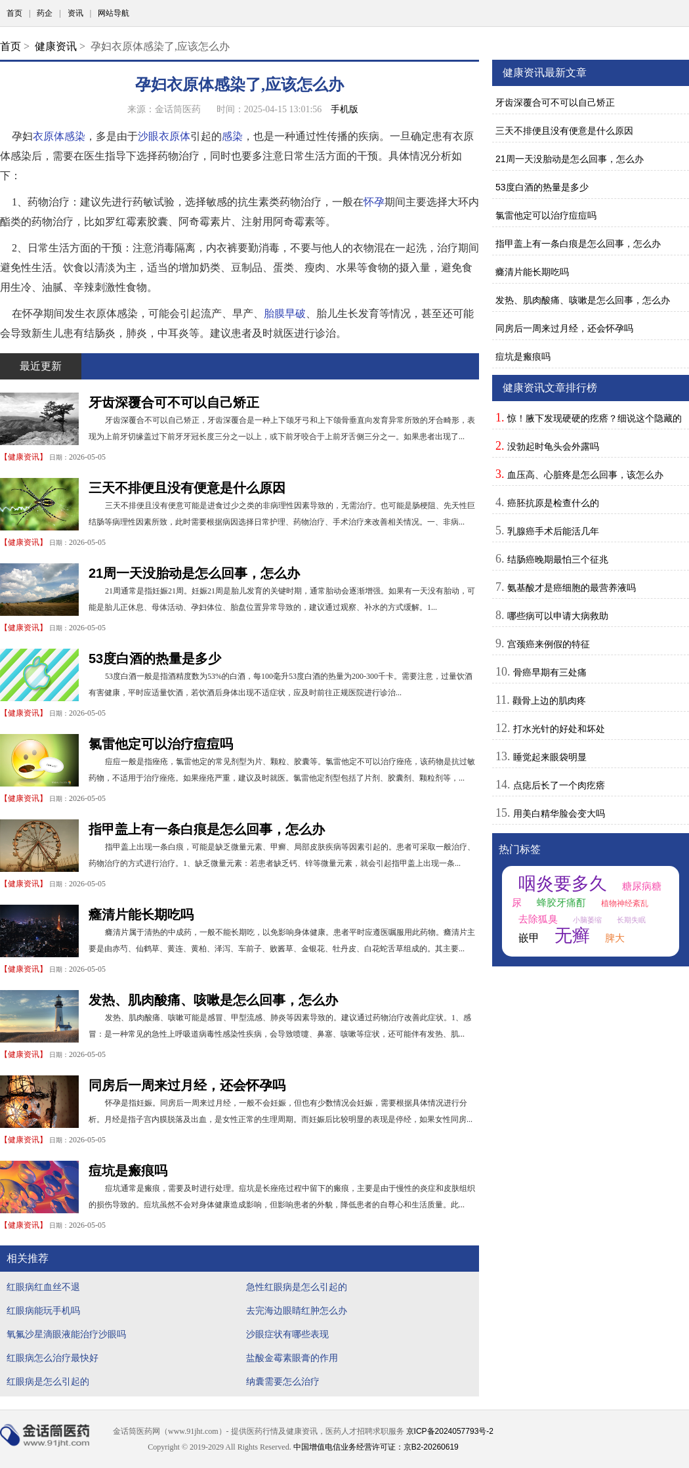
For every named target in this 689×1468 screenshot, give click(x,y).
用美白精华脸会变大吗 (559, 813)
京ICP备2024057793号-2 (449, 1431)
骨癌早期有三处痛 (550, 672)
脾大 (615, 938)
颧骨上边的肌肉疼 (549, 700)
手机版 (344, 109)
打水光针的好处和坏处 (559, 728)
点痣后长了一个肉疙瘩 (559, 785)
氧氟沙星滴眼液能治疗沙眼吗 (66, 1334)
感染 (232, 136)
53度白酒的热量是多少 (155, 658)
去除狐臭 (538, 919)
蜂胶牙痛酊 (561, 902)
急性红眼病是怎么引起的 (296, 1287)
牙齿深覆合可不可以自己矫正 (174, 402)
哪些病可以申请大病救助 (557, 616)
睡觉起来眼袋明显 (550, 757)
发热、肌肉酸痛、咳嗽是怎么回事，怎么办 (213, 1000)
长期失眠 (631, 920)
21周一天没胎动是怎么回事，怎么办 (194, 573)
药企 (44, 13)
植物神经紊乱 (624, 903)
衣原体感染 (59, 136)
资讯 (75, 13)
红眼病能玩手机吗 (43, 1310)
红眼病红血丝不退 (43, 1287)
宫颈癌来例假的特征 (548, 644)
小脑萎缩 (587, 920)
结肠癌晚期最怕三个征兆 (557, 559)
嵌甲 (528, 937)
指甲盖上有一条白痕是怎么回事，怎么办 (207, 829)
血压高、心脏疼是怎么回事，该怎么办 (585, 474)
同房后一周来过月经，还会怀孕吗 (187, 1085)
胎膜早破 (285, 313)
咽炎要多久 (562, 884)
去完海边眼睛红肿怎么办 (296, 1310)
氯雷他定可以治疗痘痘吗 (161, 744)
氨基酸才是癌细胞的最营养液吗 (571, 587)
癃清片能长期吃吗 (141, 914)
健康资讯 (56, 46)
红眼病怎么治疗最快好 (52, 1357)
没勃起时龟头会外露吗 (553, 446)
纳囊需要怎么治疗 (283, 1381)
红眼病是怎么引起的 (48, 1381)
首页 (14, 13)
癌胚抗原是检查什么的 (553, 503)
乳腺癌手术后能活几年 (553, 531)
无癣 (572, 935)
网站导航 (113, 13)
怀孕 (374, 201)
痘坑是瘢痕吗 (128, 1170)
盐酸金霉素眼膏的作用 (292, 1357)
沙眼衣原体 (164, 136)
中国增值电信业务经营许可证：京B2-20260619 (376, 1447)
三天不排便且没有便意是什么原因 (187, 488)
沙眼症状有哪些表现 (287, 1334)
